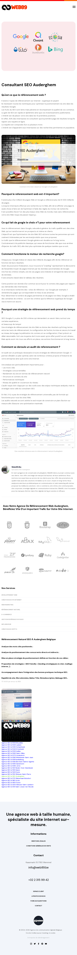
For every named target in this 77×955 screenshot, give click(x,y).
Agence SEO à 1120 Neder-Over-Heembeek (17, 768)
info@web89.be (38, 867)
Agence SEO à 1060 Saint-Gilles (13, 753)
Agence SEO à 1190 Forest (11, 783)
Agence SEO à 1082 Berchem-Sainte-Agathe (18, 762)
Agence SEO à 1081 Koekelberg (13, 760)
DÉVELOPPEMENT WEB (9, 595)
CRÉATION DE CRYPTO (9, 629)
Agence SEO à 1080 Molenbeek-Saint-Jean (17, 757)
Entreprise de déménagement (38, 938)
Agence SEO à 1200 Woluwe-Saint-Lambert (17, 785)
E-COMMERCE (7, 614)
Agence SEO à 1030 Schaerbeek (13, 747)
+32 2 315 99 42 (38, 880)
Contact (38, 906)
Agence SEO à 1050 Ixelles (11, 751)
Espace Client (38, 891)
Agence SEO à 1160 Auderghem (13, 776)
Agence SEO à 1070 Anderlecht (13, 755)
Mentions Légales (38, 841)
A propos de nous (38, 896)
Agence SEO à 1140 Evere (11, 772)
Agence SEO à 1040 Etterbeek (13, 749)
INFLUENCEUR (6, 624)
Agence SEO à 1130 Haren (11, 770)
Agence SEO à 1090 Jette (11, 766)
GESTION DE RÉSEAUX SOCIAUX (12, 619)
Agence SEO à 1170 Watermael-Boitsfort (16, 778)
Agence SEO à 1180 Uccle (11, 780)
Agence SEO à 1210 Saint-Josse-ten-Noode (17, 787)
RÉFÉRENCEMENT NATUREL (11, 610)
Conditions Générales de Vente (38, 846)
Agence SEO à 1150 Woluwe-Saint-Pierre (16, 774)
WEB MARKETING (7, 605)
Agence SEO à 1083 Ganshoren (13, 764)
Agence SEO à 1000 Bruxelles (12, 743)
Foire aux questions (38, 901)
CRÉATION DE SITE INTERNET (12, 600)
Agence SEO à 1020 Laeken (11, 745)
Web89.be (16, 467)
